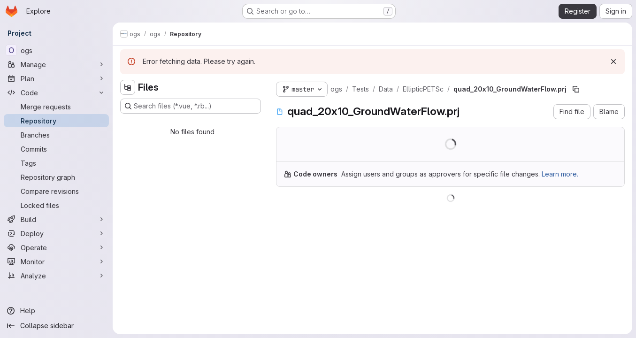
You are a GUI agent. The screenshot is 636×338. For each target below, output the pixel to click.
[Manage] (56, 64)
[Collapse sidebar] (56, 325)
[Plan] (56, 78)
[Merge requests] (56, 106)
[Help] (56, 310)
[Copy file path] (575, 89)
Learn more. (560, 174)
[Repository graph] (56, 177)
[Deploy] (56, 233)
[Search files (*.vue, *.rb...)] (190, 106)
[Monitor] (56, 261)
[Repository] (56, 120)
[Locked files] (56, 205)
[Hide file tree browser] (127, 87)
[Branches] (56, 134)
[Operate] (56, 247)
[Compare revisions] (56, 191)
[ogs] (56, 50)
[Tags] (56, 162)
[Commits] (56, 148)
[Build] (56, 219)
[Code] (56, 92)
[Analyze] (56, 275)
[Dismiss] (613, 61)
